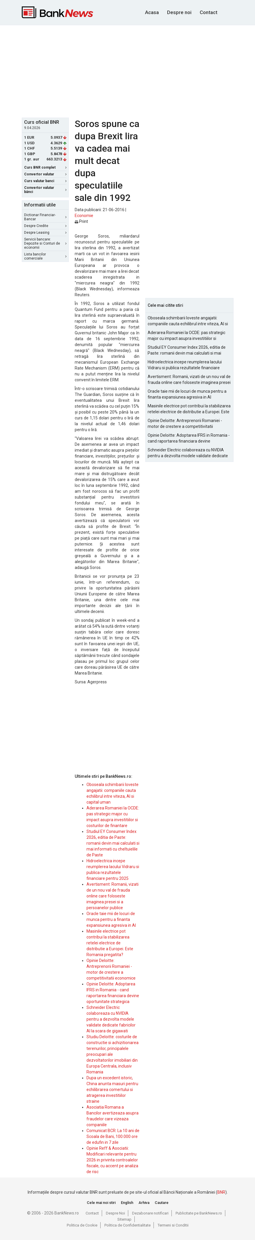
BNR (221, 1192)
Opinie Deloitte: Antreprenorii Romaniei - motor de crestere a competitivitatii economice (185, 423)
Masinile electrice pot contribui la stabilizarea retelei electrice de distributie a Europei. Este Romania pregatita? (109, 943)
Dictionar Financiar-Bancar (45, 217)
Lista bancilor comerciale (45, 256)
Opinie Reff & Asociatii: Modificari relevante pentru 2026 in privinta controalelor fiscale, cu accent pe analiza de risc (112, 1160)
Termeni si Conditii (173, 1225)
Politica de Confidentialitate (127, 1225)
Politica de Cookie (82, 1225)
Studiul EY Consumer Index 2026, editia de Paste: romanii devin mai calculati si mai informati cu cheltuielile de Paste (112, 843)
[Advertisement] (138, 71)
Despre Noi (115, 1213)
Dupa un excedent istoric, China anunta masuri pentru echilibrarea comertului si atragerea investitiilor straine (112, 1089)
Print (81, 221)
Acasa (152, 12)
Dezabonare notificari (150, 1213)
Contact (208, 12)
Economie (84, 215)
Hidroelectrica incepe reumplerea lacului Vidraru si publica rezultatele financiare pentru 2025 (185, 365)
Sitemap (124, 1219)
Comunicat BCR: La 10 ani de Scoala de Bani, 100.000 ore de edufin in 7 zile (112, 1136)
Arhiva (144, 1202)
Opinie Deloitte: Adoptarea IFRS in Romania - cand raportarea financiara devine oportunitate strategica (189, 438)
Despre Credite (45, 226)
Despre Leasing (45, 233)
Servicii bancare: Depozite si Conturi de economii (45, 243)
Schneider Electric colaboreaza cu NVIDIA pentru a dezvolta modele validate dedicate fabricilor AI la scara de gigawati (111, 1019)
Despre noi (179, 12)
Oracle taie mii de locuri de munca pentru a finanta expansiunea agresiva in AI (111, 919)
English (127, 1202)
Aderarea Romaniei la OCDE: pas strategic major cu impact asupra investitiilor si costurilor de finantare (186, 335)
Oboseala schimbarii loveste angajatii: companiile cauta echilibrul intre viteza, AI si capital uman (188, 321)
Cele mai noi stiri (101, 1202)
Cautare (162, 1202)
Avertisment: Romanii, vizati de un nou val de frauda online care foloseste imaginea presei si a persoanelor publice (112, 896)
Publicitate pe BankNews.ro (199, 1213)
